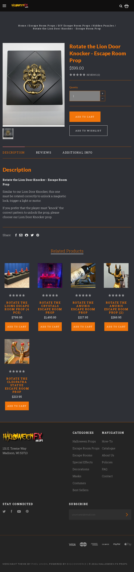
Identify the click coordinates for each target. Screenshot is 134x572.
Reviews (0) (93, 74)
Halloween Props (84, 441)
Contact (107, 476)
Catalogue (108, 448)
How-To (107, 441)
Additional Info (77, 152)
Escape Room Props (86, 448)
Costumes (79, 483)
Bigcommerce (77, 564)
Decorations (81, 469)
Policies (107, 462)
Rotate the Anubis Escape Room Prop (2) (116, 307)
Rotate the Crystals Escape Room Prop (50, 307)
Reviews (43, 152)
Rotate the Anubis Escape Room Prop (83, 307)
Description (14, 152)
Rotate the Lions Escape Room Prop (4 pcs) (17, 307)
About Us (108, 455)
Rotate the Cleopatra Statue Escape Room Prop (17, 385)
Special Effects (83, 462)
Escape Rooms (82, 455)
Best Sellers (80, 490)
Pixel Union (39, 564)
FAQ (104, 469)
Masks (77, 476)
